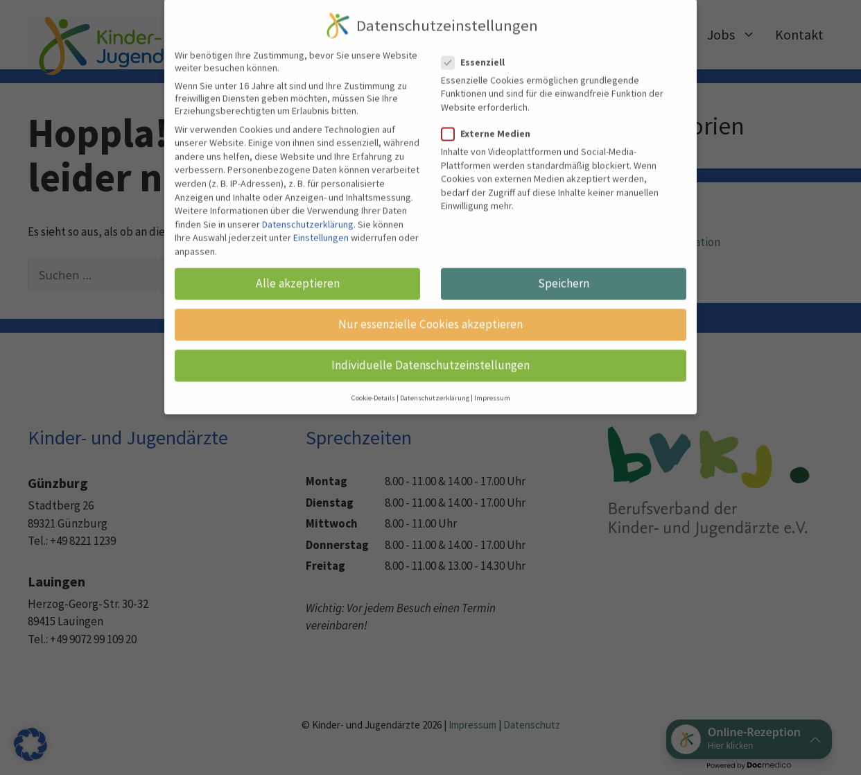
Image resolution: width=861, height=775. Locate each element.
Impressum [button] (492, 376)
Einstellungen (321, 217)
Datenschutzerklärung (308, 204)
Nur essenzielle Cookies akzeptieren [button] (430, 303)
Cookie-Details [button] (373, 376)
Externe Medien (490, 113)
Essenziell (477, 41)
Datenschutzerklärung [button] (434, 376)
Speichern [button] (563, 262)
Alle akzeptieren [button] (298, 262)
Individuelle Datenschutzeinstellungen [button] (430, 344)
